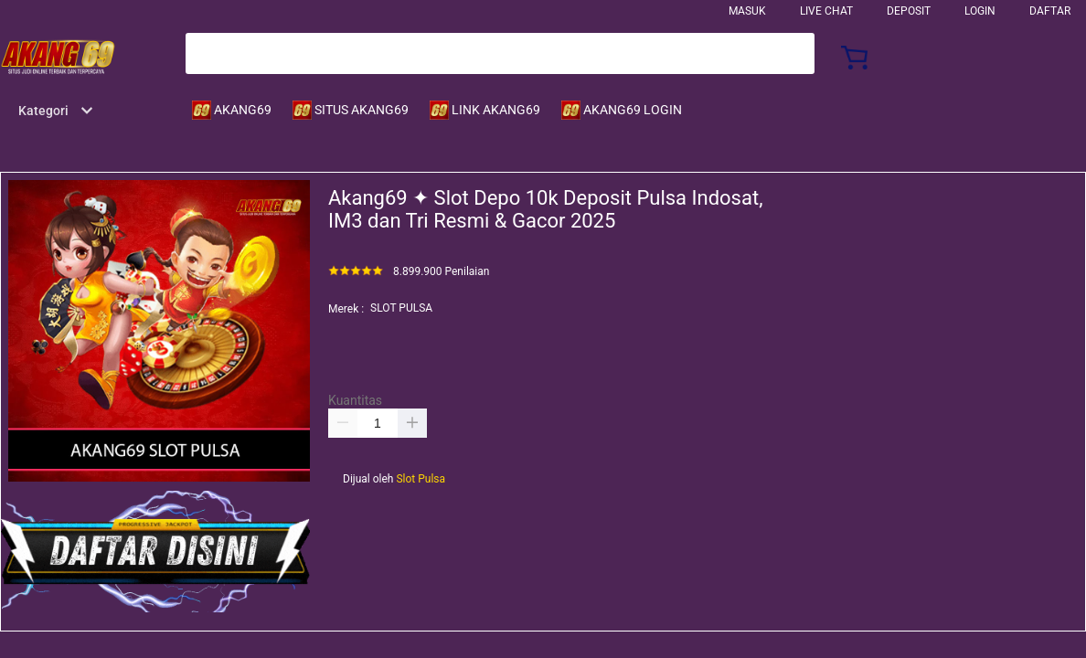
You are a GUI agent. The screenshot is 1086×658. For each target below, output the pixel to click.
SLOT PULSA (401, 308)
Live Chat (826, 11)
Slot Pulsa (420, 478)
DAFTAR (1049, 11)
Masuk (747, 11)
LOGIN (980, 11)
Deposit (909, 11)
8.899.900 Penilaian (441, 272)
